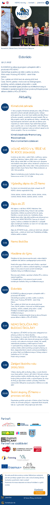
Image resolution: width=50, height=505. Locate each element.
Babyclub (31, 48)
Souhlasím (39, 493)
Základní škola (13, 48)
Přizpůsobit (38, 489)
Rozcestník (4, 48)
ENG (8, 2)
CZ (4, 2)
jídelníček (41, 3)
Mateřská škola (22, 48)
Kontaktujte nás (8, 503)
